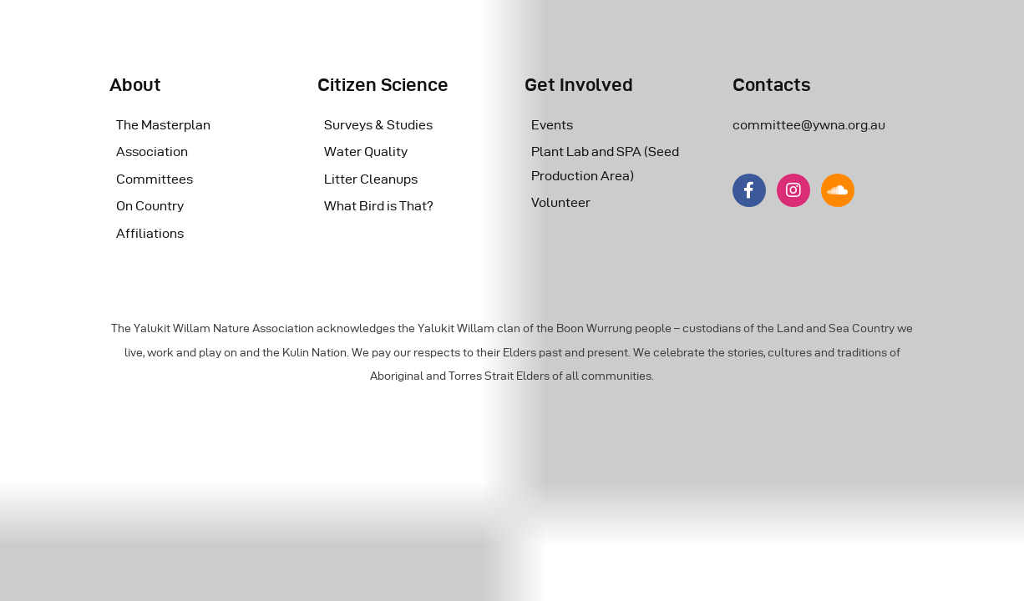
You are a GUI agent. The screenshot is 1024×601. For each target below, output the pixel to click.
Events (552, 125)
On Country (150, 206)
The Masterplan (163, 125)
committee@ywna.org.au (809, 125)
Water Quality (366, 151)
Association (152, 151)
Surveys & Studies (378, 125)
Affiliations (150, 233)
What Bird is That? (378, 206)
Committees (154, 179)
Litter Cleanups (371, 179)
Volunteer (561, 202)
